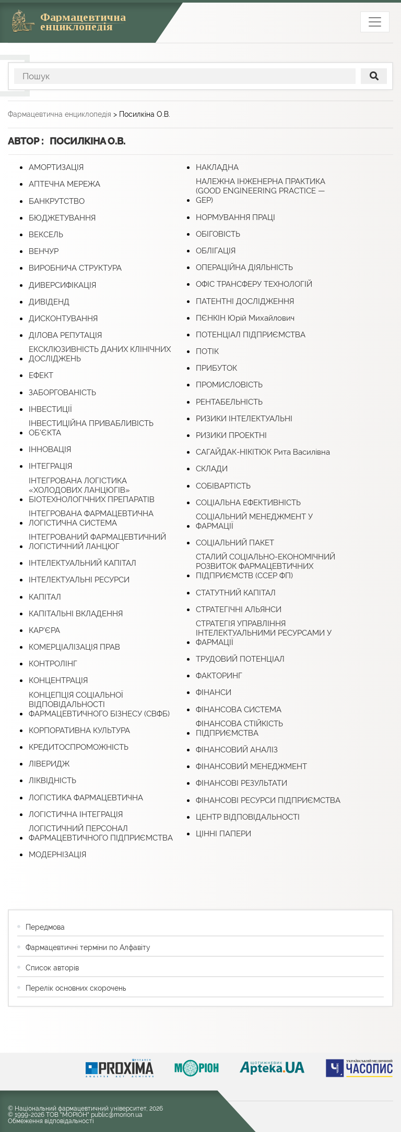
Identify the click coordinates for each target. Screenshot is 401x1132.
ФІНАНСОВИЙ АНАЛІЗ (237, 749)
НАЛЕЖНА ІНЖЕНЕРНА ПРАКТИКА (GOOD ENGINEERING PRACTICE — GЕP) (260, 191)
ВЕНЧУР (43, 251)
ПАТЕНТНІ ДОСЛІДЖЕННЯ (245, 301)
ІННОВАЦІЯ (50, 449)
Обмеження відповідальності (51, 1121)
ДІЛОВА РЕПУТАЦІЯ (65, 335)
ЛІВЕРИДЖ (49, 764)
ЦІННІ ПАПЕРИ (223, 833)
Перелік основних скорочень (76, 988)
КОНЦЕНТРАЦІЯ (58, 680)
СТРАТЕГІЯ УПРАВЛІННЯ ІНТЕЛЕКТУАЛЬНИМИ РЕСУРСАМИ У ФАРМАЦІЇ (264, 633)
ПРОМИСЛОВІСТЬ (229, 384)
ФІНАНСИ (213, 692)
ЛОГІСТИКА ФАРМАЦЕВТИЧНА (86, 797)
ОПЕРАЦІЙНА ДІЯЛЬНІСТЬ (244, 267)
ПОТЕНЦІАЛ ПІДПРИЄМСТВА (250, 334)
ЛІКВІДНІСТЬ (52, 780)
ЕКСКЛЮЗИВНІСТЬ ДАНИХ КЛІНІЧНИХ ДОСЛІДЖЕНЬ (100, 354)
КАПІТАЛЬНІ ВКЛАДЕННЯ (76, 613)
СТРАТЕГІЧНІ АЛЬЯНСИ (238, 609)
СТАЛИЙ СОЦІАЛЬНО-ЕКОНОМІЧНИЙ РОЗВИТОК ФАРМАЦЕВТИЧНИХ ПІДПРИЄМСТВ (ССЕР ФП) (265, 566)
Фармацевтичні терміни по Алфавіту (88, 947)
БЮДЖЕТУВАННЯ (62, 218)
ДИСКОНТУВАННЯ (63, 318)
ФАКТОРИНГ (219, 675)
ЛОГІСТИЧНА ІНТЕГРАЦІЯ (76, 814)
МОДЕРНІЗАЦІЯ (57, 854)
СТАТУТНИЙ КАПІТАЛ (236, 593)
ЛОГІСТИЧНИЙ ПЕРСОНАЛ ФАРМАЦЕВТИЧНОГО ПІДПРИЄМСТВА (101, 833)
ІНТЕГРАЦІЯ (50, 466)
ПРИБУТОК (216, 368)
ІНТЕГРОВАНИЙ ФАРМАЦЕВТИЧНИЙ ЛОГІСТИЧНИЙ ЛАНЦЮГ (97, 541)
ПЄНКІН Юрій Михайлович (245, 318)
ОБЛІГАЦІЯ (215, 250)
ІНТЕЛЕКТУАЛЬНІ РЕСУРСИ (79, 580)
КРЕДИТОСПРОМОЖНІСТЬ (78, 747)
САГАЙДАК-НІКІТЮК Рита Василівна (263, 452)
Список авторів (52, 968)
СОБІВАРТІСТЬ (223, 486)
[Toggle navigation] (375, 21)
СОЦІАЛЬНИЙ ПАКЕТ (235, 542)
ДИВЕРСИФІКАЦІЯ (62, 285)
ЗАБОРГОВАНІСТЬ (62, 392)
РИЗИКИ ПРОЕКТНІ (231, 435)
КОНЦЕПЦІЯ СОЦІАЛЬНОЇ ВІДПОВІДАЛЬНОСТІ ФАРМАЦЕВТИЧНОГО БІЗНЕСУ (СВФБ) (99, 704)
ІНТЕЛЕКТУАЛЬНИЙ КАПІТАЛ (82, 563)
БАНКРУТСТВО (57, 201)
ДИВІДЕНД (49, 302)
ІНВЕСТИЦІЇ (50, 409)
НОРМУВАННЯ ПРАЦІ (235, 217)
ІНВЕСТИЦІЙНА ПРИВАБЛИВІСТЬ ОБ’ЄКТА (91, 428)
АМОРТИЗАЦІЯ (56, 167)
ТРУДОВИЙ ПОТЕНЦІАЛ (240, 659)
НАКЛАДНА (217, 167)
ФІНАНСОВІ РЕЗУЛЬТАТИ (241, 783)
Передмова (45, 927)
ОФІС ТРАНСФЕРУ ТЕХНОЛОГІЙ (254, 284)
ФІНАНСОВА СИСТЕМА (238, 709)
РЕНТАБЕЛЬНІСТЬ (229, 402)
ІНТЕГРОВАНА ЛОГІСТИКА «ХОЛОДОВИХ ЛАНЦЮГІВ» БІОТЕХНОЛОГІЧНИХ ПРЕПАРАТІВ (92, 490)
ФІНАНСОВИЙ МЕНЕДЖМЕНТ (251, 766)
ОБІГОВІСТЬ (218, 234)
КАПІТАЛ (45, 597)
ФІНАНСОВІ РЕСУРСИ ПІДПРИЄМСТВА (268, 800)
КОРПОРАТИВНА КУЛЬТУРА (79, 730)
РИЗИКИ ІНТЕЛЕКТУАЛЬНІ (244, 418)
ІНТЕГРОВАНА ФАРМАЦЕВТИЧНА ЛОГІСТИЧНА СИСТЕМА (91, 518)
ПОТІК (207, 351)
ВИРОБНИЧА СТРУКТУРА (75, 268)
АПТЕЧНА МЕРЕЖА (64, 184)
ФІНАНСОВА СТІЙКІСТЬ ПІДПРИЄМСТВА (239, 728)
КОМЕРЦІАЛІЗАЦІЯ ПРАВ (74, 647)
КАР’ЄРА (44, 630)
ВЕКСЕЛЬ (46, 234)
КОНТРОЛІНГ (53, 663)
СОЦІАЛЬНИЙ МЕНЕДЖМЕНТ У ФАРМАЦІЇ (254, 521)
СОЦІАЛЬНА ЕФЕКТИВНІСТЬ (248, 502)
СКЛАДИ (212, 468)
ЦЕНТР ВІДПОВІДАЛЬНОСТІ (248, 817)
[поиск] (374, 76)
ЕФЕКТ (41, 375)
